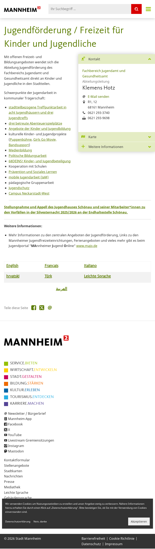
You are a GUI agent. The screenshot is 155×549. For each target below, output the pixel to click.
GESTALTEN (26, 377)
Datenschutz (91, 544)
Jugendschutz (19, 188)
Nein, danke (40, 521)
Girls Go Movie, (45, 139)
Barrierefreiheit (93, 538)
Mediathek (12, 487)
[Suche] (136, 9)
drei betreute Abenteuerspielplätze (35, 123)
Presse (9, 481)
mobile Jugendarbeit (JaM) (29, 177)
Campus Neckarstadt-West (29, 193)
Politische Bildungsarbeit (28, 155)
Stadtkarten (13, 471)
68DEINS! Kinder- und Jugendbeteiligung (40, 161)
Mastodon (16, 451)
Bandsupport (19, 145)
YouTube (15, 435)
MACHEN (27, 404)
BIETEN (23, 363)
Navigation (148, 9)
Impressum (114, 544)
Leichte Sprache (16, 492)
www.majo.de (86, 246)
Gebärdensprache (18, 498)
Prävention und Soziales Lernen (33, 172)
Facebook (15, 424)
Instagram (16, 446)
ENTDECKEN (32, 397)
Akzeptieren (139, 521)
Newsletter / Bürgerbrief (27, 413)
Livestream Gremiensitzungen (31, 440)
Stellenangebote (16, 465)
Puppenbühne (21, 139)
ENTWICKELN (33, 370)
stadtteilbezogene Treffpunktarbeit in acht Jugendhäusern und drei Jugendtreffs (37, 112)
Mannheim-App (20, 419)
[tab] (116, 59)
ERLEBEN (25, 390)
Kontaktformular (17, 460)
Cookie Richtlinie (121, 538)
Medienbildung (20, 150)
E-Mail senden (98, 96)
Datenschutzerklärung (17, 521)
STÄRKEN (26, 383)
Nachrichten (13, 476)
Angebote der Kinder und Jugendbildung (40, 128)
